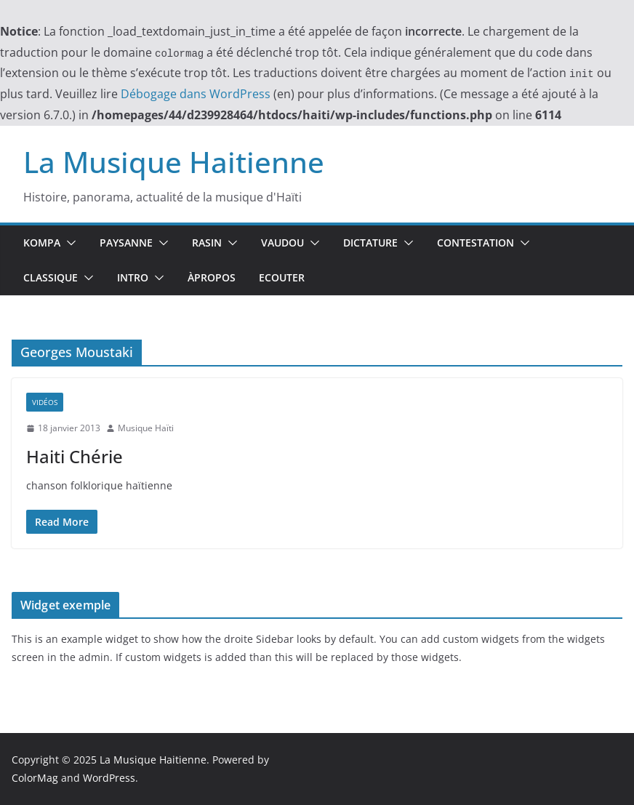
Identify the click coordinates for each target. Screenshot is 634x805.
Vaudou (282, 242)
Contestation (475, 242)
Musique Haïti (146, 428)
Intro (132, 277)
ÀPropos (212, 277)
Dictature (370, 242)
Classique (50, 277)
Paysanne (126, 242)
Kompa (41, 242)
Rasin (207, 242)
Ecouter (282, 277)
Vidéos (44, 402)
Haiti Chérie (74, 456)
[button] (68, 243)
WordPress (109, 778)
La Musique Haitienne (173, 162)
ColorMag (35, 778)
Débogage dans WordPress (195, 94)
